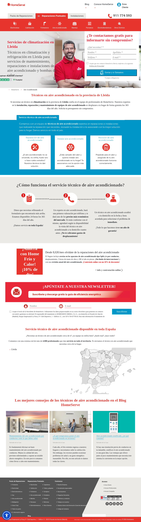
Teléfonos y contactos (63, 498)
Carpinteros (46, 484)
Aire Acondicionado (30, 90)
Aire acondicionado (17, 498)
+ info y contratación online (109, 270)
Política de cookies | (96, 519)
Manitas (32, 498)
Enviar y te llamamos (111, 72)
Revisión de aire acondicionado (106, 138)
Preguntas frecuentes (62, 495)
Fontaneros (33, 491)
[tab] (38, 117)
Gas (12, 495)
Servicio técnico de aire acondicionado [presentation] (38, 117)
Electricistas (33, 484)
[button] (7, 515)
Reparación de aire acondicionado (35, 138)
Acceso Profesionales (109, 488)
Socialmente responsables (64, 488)
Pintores (45, 498)
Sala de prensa (61, 491)
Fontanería (14, 484)
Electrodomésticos (16, 491)
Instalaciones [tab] (77, 16)
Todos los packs (16, 509)
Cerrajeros (45, 491)
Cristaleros (46, 495)
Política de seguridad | (106, 519)
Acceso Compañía (108, 491)
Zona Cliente (107, 485)
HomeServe (15, 90)
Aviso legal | (77, 519)
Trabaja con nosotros (62, 502)
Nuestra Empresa (61, 484)
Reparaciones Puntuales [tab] (53, 16)
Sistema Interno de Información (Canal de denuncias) (72, 505)
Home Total (14, 505)
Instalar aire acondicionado (70, 139)
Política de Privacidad (96, 66)
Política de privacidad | (86, 519)
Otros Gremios (47, 505)
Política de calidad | (117, 519)
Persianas (32, 502)
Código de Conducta (62, 509)
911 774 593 (122, 15)
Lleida (14, 349)
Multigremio (15, 502)
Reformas (45, 502)
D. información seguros (18, 512)
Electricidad (14, 488)
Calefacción (33, 488)
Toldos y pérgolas (47, 488)
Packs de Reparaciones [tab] (21, 16)
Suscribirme (122, 311)
